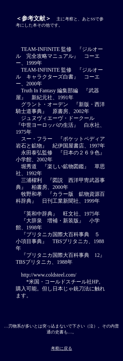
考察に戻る (61, 348)
